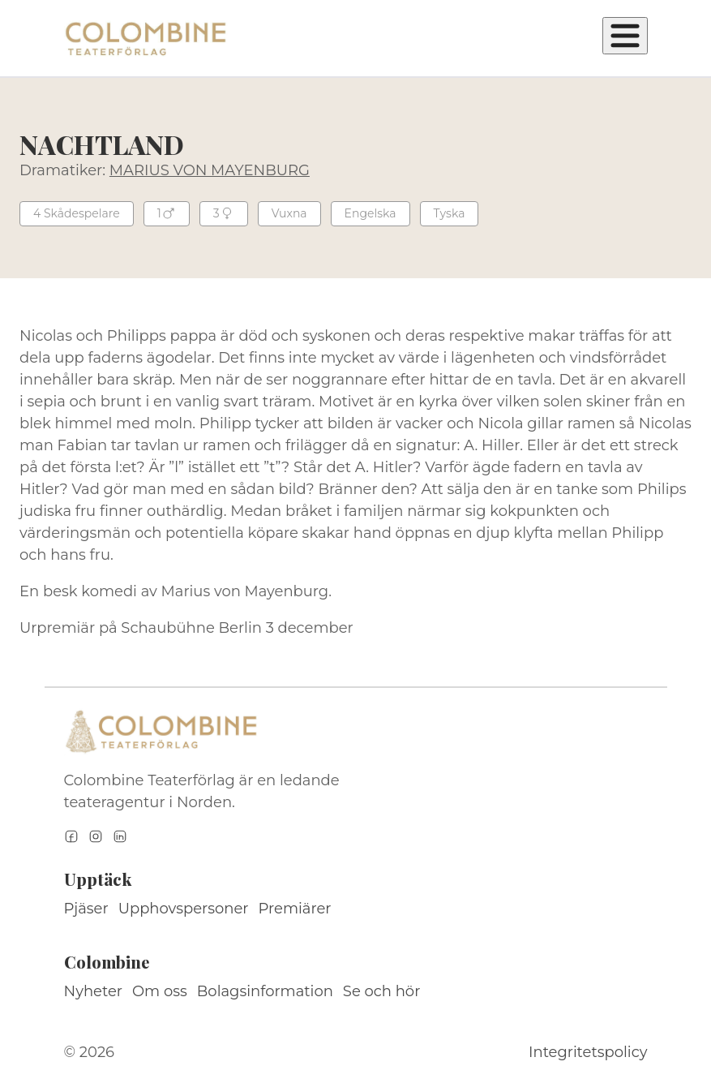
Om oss (159, 991)
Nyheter (93, 991)
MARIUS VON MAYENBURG (209, 170)
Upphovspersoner (183, 909)
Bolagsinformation (265, 991)
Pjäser (86, 909)
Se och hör (382, 991)
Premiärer (295, 909)
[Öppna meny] (625, 35)
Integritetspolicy (588, 1052)
